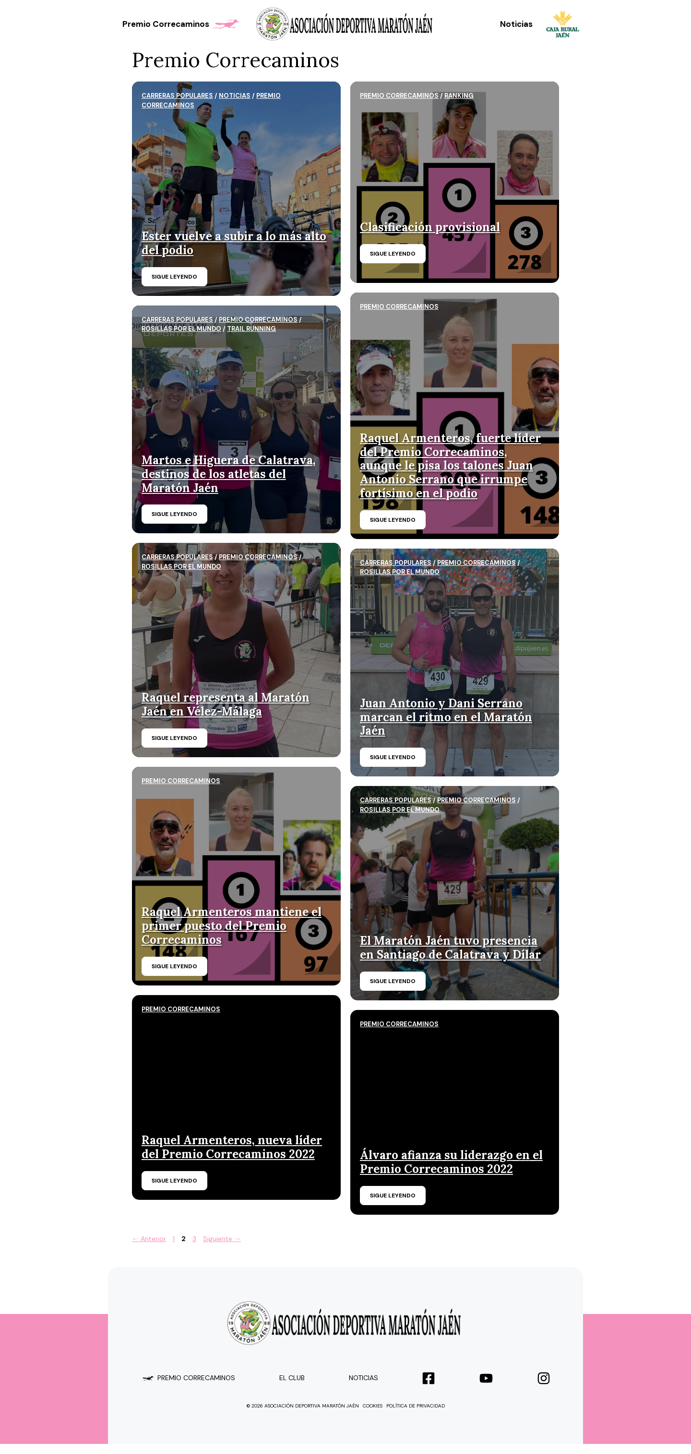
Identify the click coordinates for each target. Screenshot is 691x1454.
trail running (251, 329)
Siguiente (222, 1238)
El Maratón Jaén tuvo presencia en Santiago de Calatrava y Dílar (450, 947)
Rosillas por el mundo (181, 329)
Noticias (516, 24)
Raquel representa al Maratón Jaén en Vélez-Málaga (226, 704)
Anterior (149, 1238)
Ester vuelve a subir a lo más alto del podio (234, 243)
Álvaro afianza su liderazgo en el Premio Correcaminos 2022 (451, 1162)
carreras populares (177, 96)
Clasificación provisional (430, 227)
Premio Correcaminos (182, 24)
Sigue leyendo (174, 277)
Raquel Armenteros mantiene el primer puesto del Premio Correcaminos (232, 925)
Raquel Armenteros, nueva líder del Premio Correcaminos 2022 (232, 1147)
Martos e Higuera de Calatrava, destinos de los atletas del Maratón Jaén (229, 474)
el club (292, 1377)
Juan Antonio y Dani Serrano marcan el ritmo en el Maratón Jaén (446, 717)
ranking (459, 96)
